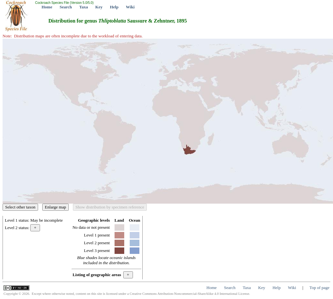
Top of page (319, 287)
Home (47, 7)
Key (98, 7)
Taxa (83, 7)
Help (114, 7)
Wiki (130, 7)
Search (66, 7)
